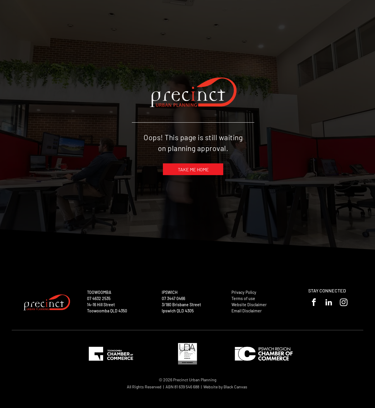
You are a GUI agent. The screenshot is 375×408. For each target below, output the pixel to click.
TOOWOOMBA (99, 292)
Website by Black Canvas (225, 386)
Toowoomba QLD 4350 (107, 310)
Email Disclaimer (246, 310)
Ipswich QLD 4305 (178, 310)
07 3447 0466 (173, 298)
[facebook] (314, 303)
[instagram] (344, 303)
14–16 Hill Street (101, 304)
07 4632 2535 (98, 298)
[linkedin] (329, 303)
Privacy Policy (243, 292)
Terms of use (243, 298)
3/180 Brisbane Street (181, 304)
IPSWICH (170, 292)
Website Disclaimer (249, 304)
